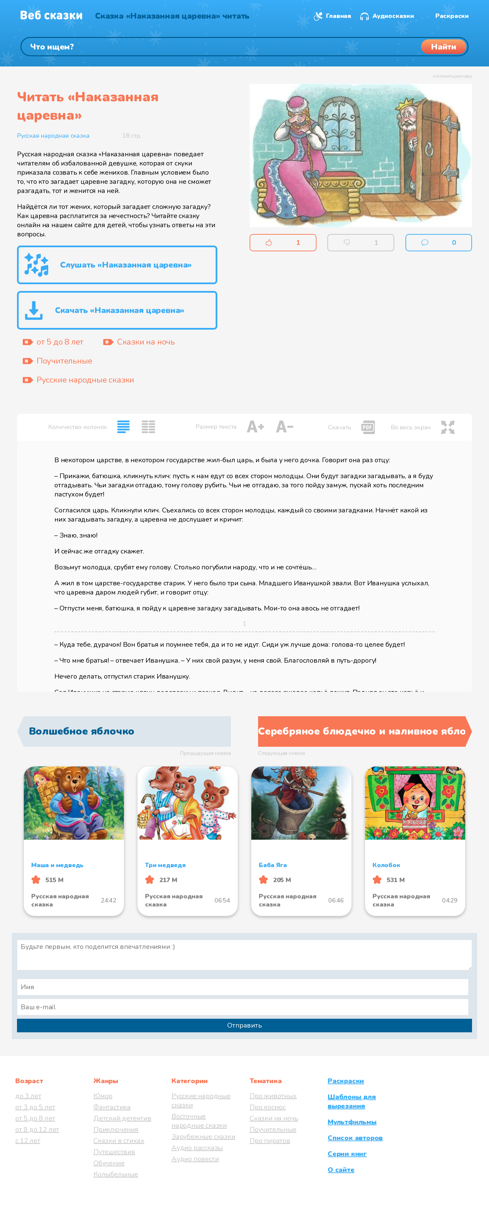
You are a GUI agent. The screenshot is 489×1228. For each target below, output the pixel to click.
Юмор (102, 1095)
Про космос (268, 1107)
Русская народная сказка (53, 136)
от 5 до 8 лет (35, 1118)
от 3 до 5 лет (35, 1107)
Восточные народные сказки (199, 1121)
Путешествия (114, 1151)
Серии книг (347, 1153)
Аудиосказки (393, 16)
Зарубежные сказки (203, 1136)
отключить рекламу (452, 76)
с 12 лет (27, 1140)
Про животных (273, 1095)
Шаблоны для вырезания (352, 1101)
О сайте (341, 1169)
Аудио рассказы (197, 1147)
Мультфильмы (352, 1122)
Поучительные (273, 1129)
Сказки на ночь (274, 1118)
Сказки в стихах (118, 1140)
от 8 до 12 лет (37, 1129)
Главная (338, 16)
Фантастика (112, 1107)
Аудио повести (195, 1159)
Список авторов (355, 1138)
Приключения (116, 1129)
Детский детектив (122, 1118)
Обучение (108, 1163)
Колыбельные (115, 1174)
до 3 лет (28, 1095)
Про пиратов (270, 1140)
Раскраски (452, 16)
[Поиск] (244, 46)
